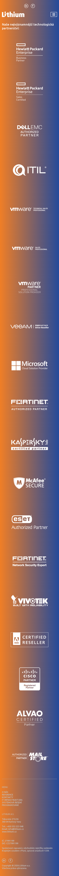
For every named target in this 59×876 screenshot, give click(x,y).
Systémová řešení (12, 802)
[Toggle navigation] (54, 14)
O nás (5, 792)
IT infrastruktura (12, 800)
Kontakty (7, 797)
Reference (7, 795)
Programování (10, 805)
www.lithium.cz (9, 831)
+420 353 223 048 (15, 826)
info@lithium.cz (16, 829)
